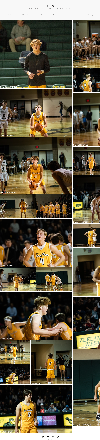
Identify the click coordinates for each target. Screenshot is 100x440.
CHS (50, 6)
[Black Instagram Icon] (53, 437)
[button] (40, 15)
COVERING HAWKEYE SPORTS (50, 9)
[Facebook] (43, 437)
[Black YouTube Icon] (48, 437)
